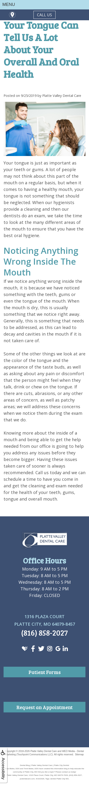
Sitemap (79, 754)
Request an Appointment (44, 707)
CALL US (44, 14)
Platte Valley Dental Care (43, 751)
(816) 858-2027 (44, 633)
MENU (8, 4)
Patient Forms (44, 672)
